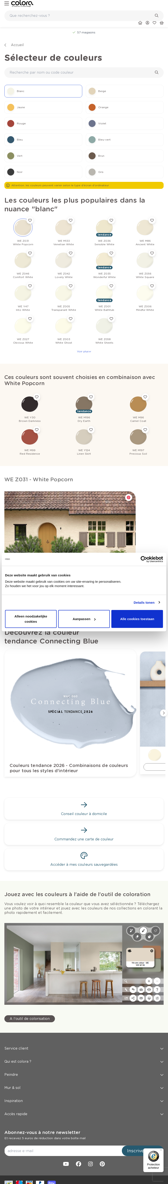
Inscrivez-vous (142, 1150)
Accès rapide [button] (84, 1114)
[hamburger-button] (6, 3)
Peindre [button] (84, 1075)
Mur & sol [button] (84, 1088)
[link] (22, 3)
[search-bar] (81, 15)
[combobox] (84, 15)
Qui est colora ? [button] (84, 1061)
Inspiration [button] (84, 1101)
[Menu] (161, 1151)
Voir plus (84, 351)
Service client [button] (84, 1048)
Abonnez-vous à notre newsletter (42, 1132)
